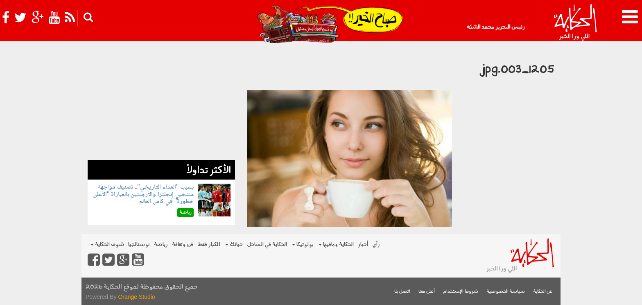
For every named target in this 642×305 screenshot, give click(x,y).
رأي (376, 244)
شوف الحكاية (107, 244)
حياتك (234, 244)
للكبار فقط (208, 244)
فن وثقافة (182, 244)
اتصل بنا (402, 291)
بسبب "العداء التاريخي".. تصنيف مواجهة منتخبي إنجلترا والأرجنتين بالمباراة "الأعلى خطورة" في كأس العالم (143, 194)
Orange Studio (136, 297)
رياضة (161, 244)
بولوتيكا (303, 244)
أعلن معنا (426, 291)
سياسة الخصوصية (505, 291)
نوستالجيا (139, 244)
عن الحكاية (542, 291)
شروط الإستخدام (460, 291)
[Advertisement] (161, 102)
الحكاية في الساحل (267, 244)
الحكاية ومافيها (336, 244)
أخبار (363, 244)
